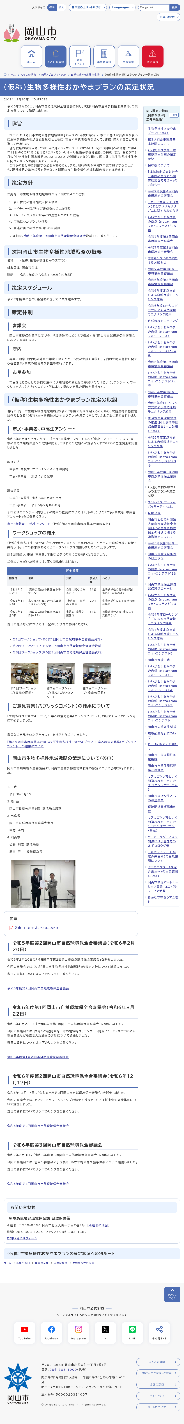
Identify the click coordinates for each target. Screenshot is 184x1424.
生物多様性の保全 (83, 1263)
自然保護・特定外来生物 (85, 74)
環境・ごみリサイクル (53, 74)
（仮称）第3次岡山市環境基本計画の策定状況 (162, 154)
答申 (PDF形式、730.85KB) (34, 927)
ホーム (12, 74)
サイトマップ (157, 1396)
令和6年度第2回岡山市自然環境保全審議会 (38, 1125)
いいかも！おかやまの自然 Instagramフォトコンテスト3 (162, 670)
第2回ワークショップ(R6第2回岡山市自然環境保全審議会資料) (58, 645)
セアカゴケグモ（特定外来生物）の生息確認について (163, 871)
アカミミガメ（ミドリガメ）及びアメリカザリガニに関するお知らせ (163, 206)
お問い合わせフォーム (22, 1238)
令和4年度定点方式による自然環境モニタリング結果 (163, 634)
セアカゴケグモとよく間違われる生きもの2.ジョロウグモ (163, 841)
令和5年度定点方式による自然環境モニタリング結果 (163, 442)
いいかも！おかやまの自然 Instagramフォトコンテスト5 (162, 649)
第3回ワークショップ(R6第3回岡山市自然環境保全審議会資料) (58, 652)
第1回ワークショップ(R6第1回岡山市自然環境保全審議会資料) (57, 639)
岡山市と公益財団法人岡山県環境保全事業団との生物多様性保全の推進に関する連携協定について (162, 528)
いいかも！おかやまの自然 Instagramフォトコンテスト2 (162, 701)
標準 (52, 7)
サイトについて (157, 1407)
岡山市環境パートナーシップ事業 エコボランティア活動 (163, 886)
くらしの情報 (28, 74)
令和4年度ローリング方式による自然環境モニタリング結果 (163, 619)
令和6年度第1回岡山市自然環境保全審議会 (38, 1057)
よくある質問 (157, 1362)
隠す (175, 115)
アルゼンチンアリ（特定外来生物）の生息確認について (163, 856)
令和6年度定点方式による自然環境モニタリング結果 (163, 295)
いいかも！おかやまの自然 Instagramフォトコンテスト (162, 331)
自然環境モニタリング (163, 320)
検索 (175, 7)
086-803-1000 (63, 1369)
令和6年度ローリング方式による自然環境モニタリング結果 (163, 310)
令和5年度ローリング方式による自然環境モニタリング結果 (163, 407)
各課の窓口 (23, 1263)
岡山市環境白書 (159, 659)
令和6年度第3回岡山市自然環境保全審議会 (38, 1183)
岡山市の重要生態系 (162, 726)
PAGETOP (172, 1297)
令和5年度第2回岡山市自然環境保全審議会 (55, 235)
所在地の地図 (98, 1225)
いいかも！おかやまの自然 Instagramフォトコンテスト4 (162, 686)
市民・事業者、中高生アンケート (28, 523)
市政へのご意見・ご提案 (157, 1373)
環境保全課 (42, 1263)
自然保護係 (60, 1263)
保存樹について (159, 165)
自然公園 (154, 513)
